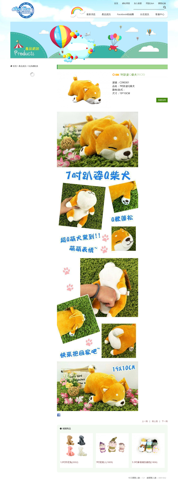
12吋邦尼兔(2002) (69, 462)
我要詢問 (162, 100)
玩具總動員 (33, 66)
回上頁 (155, 421)
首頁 (15, 66)
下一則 (165, 421)
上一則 (145, 421)
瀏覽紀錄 (162, 3)
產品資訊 (22, 66)
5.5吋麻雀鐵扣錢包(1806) (144, 462)
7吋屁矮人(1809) (104, 462)
